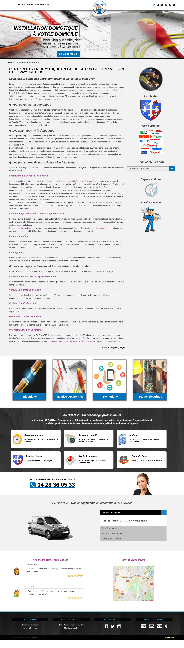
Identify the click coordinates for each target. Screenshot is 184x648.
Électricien (33, 628)
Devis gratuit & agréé (111, 539)
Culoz (66, 341)
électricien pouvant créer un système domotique (78, 181)
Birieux (60, 341)
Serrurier (34, 625)
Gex (79, 341)
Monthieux (86, 341)
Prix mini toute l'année (112, 533)
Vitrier (24, 628)
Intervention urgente (111, 512)
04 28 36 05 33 (162, 5)
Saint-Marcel (101, 341)
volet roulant (100, 228)
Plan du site (64, 625)
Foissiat (73, 341)
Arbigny (53, 341)
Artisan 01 (11, 62)
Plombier (25, 625)
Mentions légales (71, 628)
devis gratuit (61, 308)
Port (93, 341)
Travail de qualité (110, 528)
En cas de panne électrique (20, 228)
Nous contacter (77, 625)
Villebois (119, 341)
